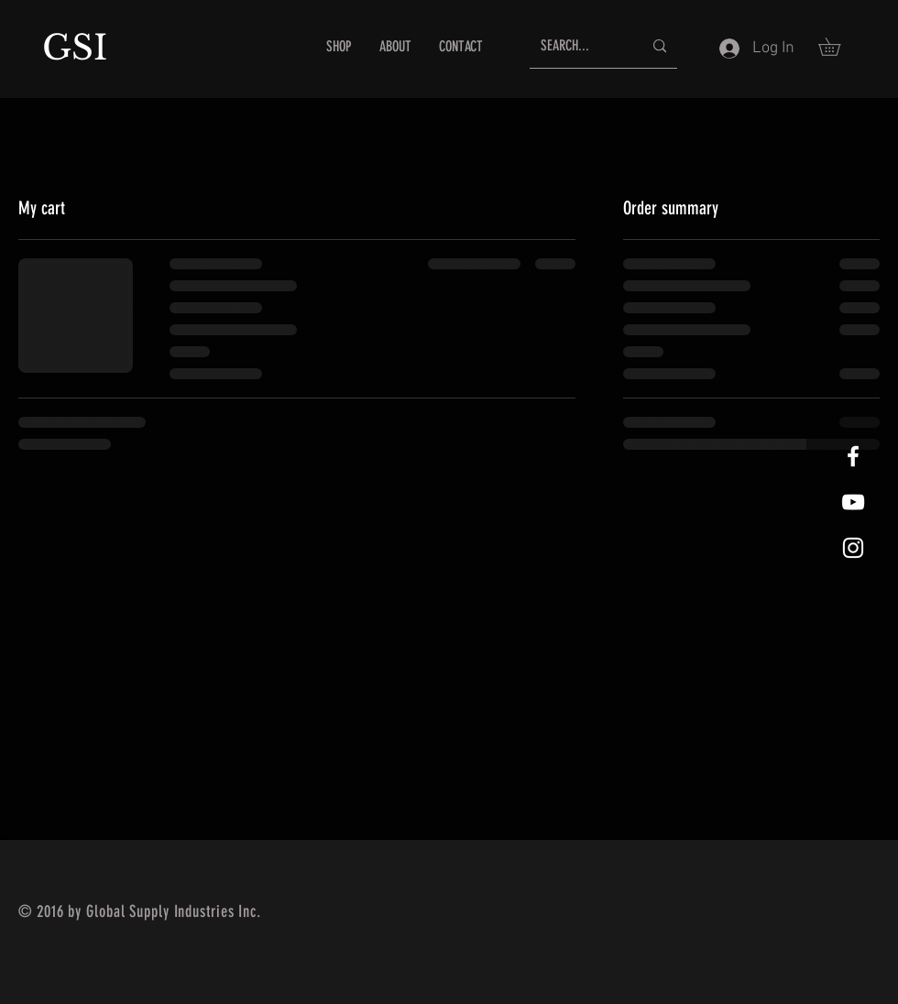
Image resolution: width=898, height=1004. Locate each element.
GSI (79, 48)
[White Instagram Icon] (853, 548)
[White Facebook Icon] (853, 456)
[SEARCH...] (578, 46)
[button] (838, 47)
